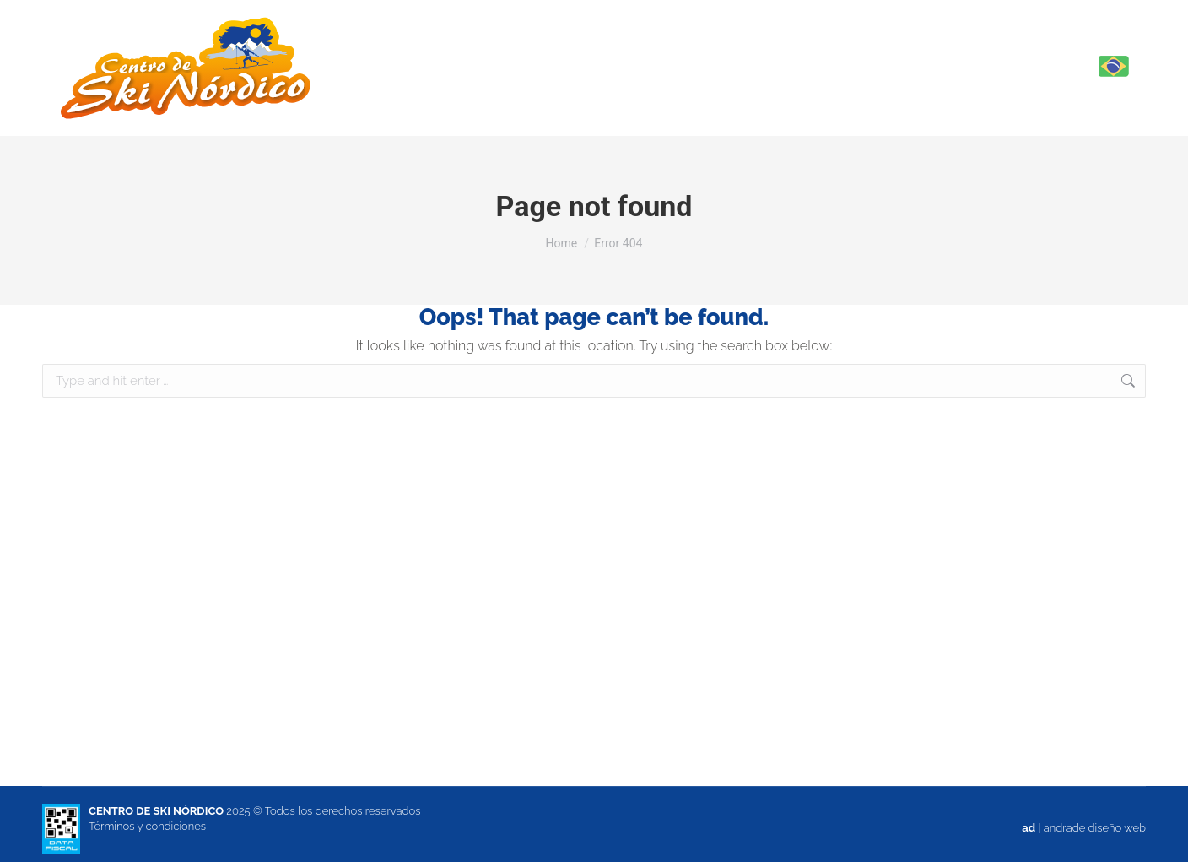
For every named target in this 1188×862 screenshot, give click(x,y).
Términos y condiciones (147, 826)
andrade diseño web (1095, 827)
